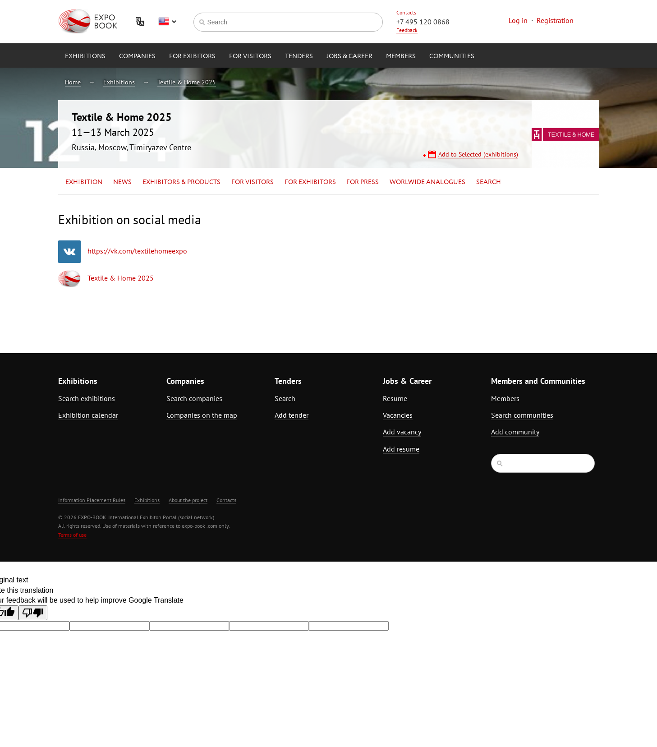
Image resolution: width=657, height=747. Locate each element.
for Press (362, 182)
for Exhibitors (310, 182)
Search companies (194, 398)
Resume (395, 398)
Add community (515, 431)
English (167, 21)
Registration (555, 20)
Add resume (401, 448)
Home (73, 82)
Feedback (407, 30)
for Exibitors (192, 56)
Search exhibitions (86, 398)
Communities (451, 56)
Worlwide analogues (427, 182)
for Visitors (250, 56)
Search (488, 182)
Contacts (406, 12)
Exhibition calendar (88, 415)
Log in (518, 20)
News (122, 182)
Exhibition (83, 182)
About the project (188, 500)
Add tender (291, 415)
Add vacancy (402, 431)
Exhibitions (85, 56)
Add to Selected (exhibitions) (478, 154)
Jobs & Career (349, 56)
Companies (137, 56)
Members (401, 56)
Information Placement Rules (91, 500)
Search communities (522, 415)
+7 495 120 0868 (423, 21)
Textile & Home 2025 (186, 82)
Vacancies (398, 415)
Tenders (299, 56)
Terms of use (72, 534)
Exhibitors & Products (181, 182)
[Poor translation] (32, 612)
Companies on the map (201, 415)
